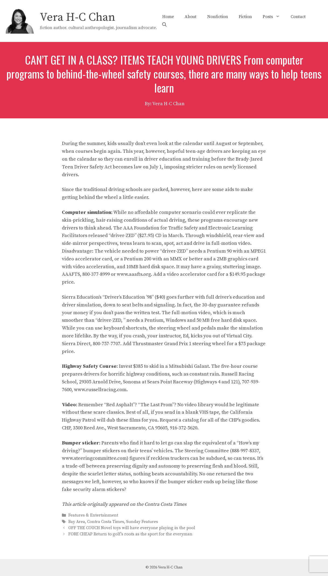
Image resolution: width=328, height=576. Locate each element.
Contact (298, 16)
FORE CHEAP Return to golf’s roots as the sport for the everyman (130, 534)
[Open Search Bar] (164, 25)
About (190, 16)
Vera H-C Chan (77, 17)
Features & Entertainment (93, 515)
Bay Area (76, 521)
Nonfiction (217, 16)
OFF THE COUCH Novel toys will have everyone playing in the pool (131, 528)
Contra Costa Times (105, 521)
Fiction (245, 16)
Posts (274, 17)
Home (168, 16)
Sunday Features (142, 521)
